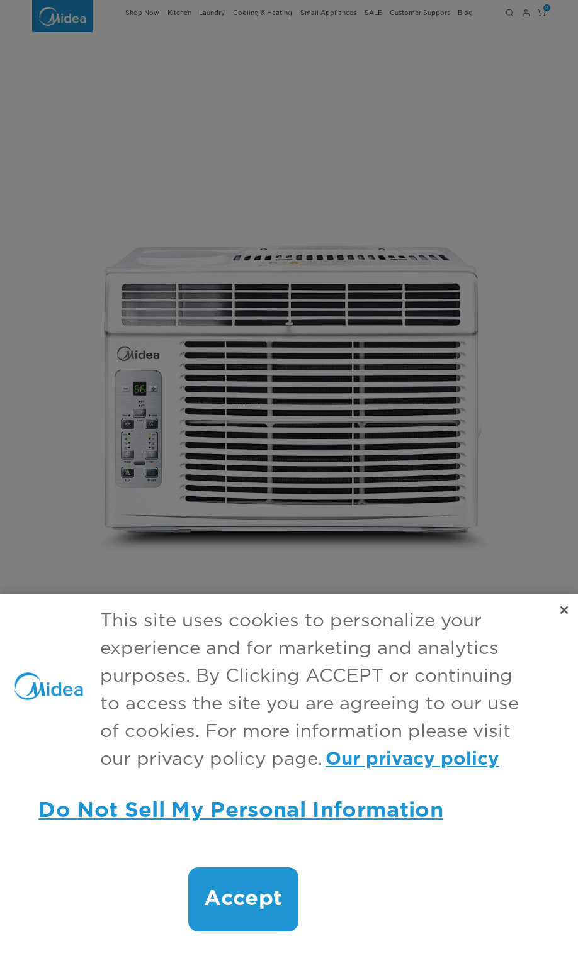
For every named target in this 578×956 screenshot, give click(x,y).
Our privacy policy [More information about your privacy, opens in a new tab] (412, 759)
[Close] (564, 610)
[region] (289, 775)
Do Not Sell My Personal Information (240, 810)
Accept (243, 898)
